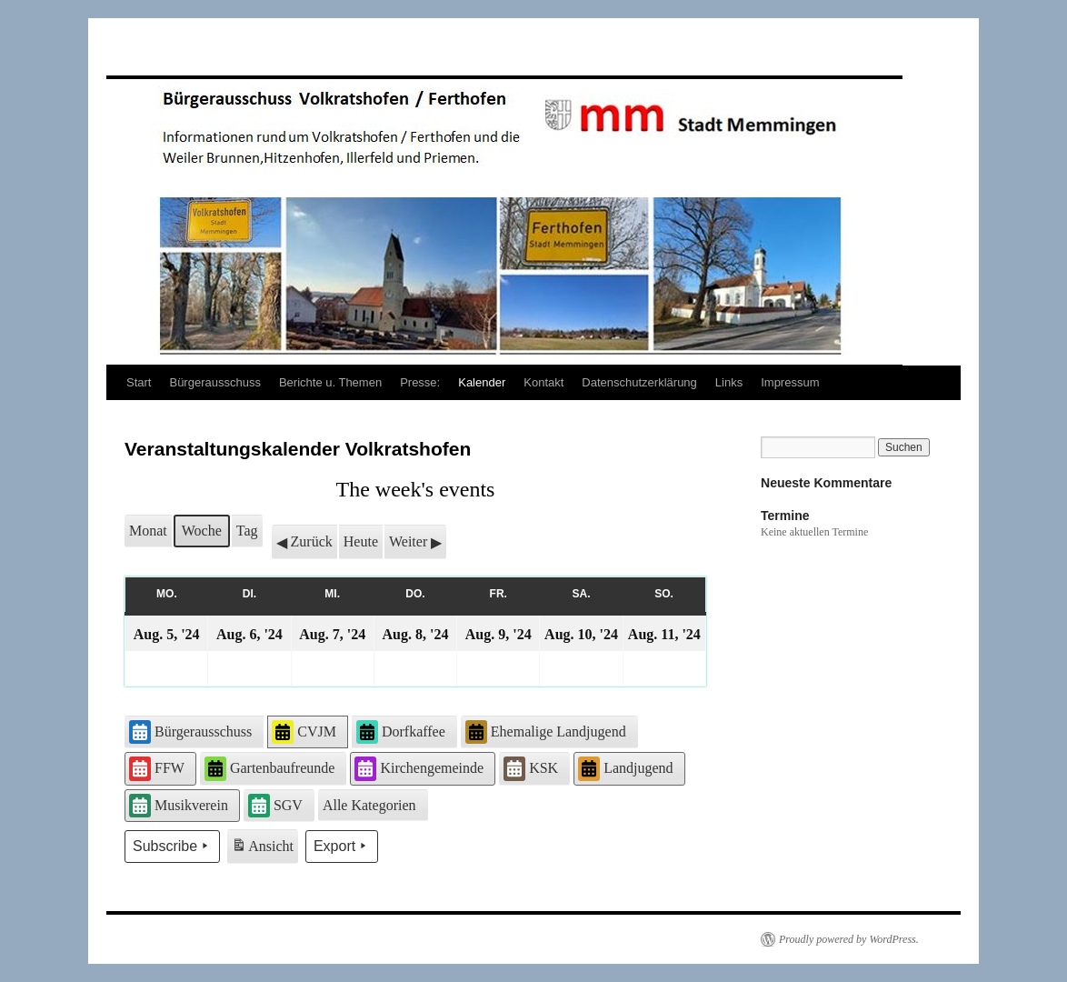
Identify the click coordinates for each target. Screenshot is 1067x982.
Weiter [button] (415, 542)
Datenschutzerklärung (639, 382)
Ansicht (264, 849)
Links (729, 382)
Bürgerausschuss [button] (190, 732)
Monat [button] (148, 530)
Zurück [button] (304, 542)
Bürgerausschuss (214, 382)
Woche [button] (202, 530)
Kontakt (543, 382)
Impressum (790, 382)
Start (138, 382)
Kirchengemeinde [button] (419, 768)
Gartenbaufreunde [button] (269, 768)
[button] (373, 805)
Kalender (481, 382)
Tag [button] (247, 530)
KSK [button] (531, 768)
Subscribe (172, 846)
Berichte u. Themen (330, 382)
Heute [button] (361, 541)
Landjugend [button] (625, 768)
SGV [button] (275, 805)
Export (342, 846)
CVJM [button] (304, 732)
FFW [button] (156, 768)
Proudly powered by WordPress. (849, 939)
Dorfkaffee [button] (400, 732)
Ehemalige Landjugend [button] (545, 732)
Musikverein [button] (178, 805)
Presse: (420, 382)
